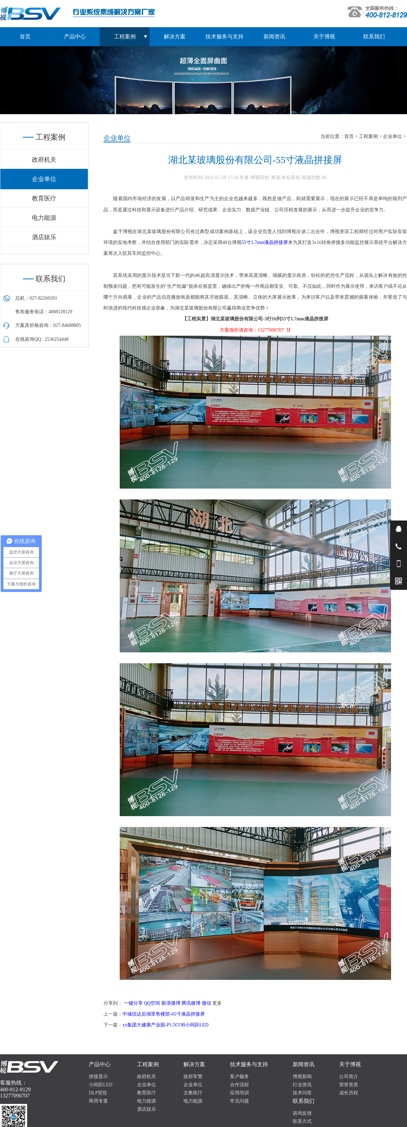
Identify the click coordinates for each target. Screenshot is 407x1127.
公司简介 (348, 1076)
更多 (217, 1003)
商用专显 (98, 1101)
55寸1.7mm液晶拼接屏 (264, 242)
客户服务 (239, 1076)
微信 (206, 1003)
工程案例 (368, 136)
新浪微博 (170, 1003)
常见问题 (239, 1101)
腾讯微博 (190, 1003)
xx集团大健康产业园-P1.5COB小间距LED (165, 1024)
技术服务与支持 (225, 36)
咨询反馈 (302, 1113)
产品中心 (75, 36)
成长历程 (348, 1092)
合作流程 (239, 1084)
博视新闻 (302, 1076)
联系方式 (302, 1121)
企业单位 (392, 136)
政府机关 (44, 159)
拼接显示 (98, 1076)
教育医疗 (44, 198)
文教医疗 (192, 1092)
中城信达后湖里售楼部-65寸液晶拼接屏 (163, 1014)
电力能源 (44, 217)
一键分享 (133, 1003)
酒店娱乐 (44, 237)
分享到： (112, 1003)
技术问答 (302, 1092)
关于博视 (324, 36)
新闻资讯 (274, 36)
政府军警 (192, 1076)
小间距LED (100, 1084)
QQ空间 (152, 1003)
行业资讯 (302, 1084)
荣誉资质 (348, 1084)
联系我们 (374, 36)
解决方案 (175, 36)
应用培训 (239, 1092)
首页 (25, 36)
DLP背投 (98, 1092)
